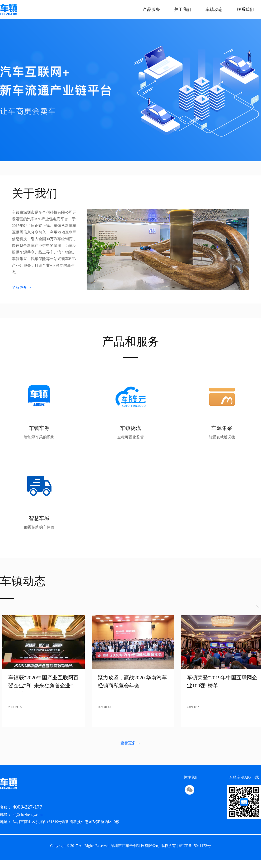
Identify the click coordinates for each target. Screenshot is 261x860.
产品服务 (151, 9)
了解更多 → (22, 287)
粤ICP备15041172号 (194, 846)
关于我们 (182, 9)
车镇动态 (214, 9)
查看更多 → (130, 743)
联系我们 (245, 9)
